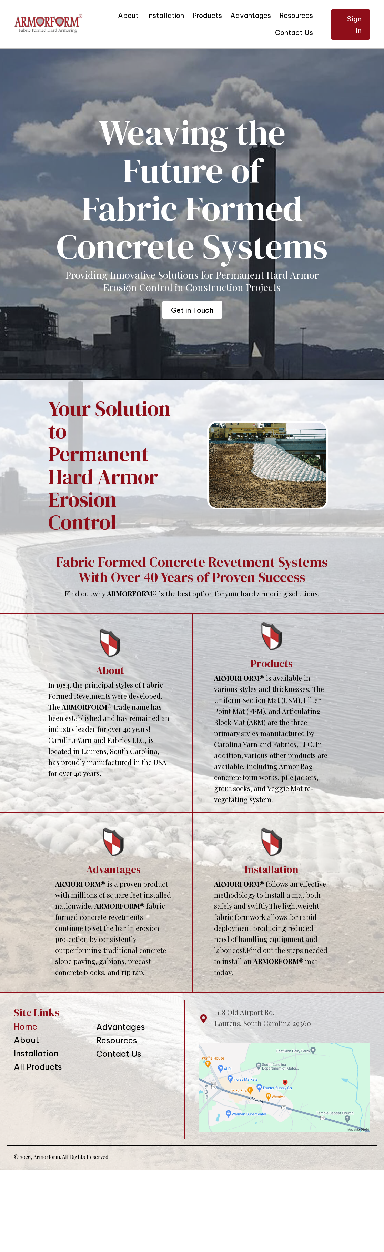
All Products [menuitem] (38, 1067)
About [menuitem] (26, 1040)
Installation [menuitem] (36, 1053)
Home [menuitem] (25, 1026)
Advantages (113, 869)
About (110, 670)
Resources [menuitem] (116, 1040)
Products (272, 663)
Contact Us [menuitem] (118, 1054)
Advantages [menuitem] (120, 1027)
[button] (350, 24)
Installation (272, 869)
